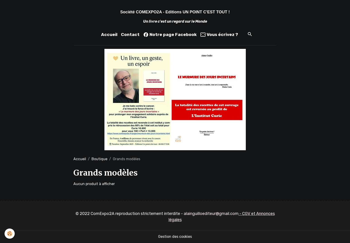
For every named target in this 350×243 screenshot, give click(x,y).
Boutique (99, 159)
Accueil (109, 34)
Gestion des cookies (175, 236)
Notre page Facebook (170, 34)
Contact (130, 34)
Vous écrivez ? (219, 34)
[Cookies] (10, 234)
